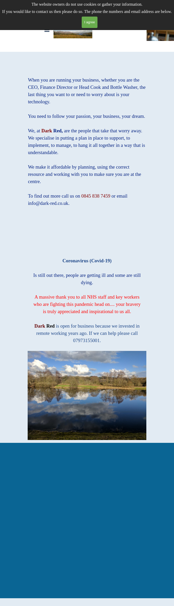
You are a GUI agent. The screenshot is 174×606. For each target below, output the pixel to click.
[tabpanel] (87, 138)
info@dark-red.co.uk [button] (48, 203)
